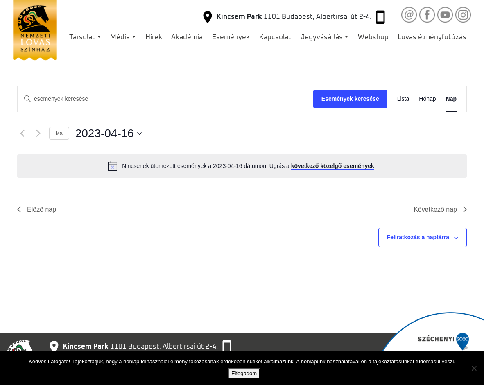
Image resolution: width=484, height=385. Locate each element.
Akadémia (187, 37)
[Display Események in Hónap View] (427, 99)
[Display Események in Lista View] (403, 99)
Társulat (82, 37)
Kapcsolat (275, 37)
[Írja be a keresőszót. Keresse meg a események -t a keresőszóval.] (165, 99)
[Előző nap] (22, 133)
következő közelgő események (332, 166)
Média (120, 37)
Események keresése (350, 98)
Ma (59, 133)
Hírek (153, 37)
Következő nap (440, 209)
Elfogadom (244, 373)
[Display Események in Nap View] (451, 99)
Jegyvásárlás (322, 37)
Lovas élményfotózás (432, 37)
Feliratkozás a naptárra (418, 237)
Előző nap (36, 209)
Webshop (373, 37)
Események (231, 37)
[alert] (242, 165)
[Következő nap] (38, 133)
